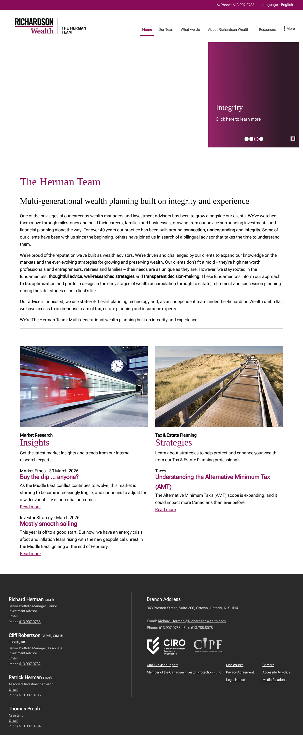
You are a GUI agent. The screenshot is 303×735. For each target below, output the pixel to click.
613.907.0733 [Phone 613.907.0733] (243, 5)
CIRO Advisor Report (162, 665)
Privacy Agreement (240, 672)
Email (13, 616)
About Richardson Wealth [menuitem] (214, 29)
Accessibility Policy (276, 672)
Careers (268, 665)
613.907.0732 (30, 664)
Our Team (152, 29)
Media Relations (274, 680)
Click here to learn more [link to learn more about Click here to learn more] (238, 119)
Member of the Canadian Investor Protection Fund (184, 672)
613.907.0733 (30, 622)
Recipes (275, 29)
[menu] (294, 29)
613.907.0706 (30, 695)
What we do (175, 29)
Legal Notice (235, 680)
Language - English (277, 4)
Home (132, 29)
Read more (30, 506)
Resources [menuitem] (252, 29)
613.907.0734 (30, 726)
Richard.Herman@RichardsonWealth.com (192, 621)
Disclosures (234, 665)
